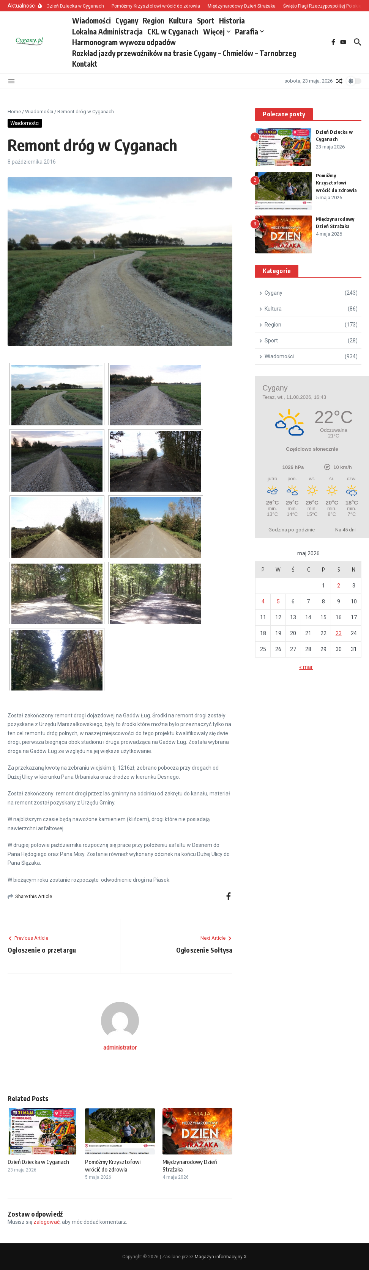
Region (153, 20)
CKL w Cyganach (173, 31)
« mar (306, 667)
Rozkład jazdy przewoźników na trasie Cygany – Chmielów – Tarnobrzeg (184, 53)
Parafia (249, 31)
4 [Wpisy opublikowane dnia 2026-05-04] (263, 601)
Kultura (180, 20)
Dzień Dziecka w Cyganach (38, 1161)
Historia (232, 20)
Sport (205, 20)
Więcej (216, 31)
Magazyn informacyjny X (221, 1256)
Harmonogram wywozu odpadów (124, 42)
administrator (120, 1047)
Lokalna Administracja (107, 31)
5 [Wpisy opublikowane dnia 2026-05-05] (278, 601)
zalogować (46, 1222)
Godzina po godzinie (291, 530)
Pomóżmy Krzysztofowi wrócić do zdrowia (112, 1165)
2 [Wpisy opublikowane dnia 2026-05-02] (338, 586)
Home (14, 111)
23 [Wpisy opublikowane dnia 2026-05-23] (339, 633)
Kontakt (85, 63)
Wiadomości (91, 20)
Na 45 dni (345, 530)
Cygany (126, 20)
